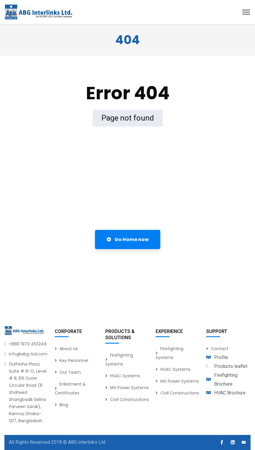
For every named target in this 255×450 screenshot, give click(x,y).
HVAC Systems (125, 376)
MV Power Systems (129, 388)
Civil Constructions (129, 399)
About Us (68, 349)
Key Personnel (73, 360)
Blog (63, 405)
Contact (219, 349)
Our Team (70, 372)
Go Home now (127, 239)
